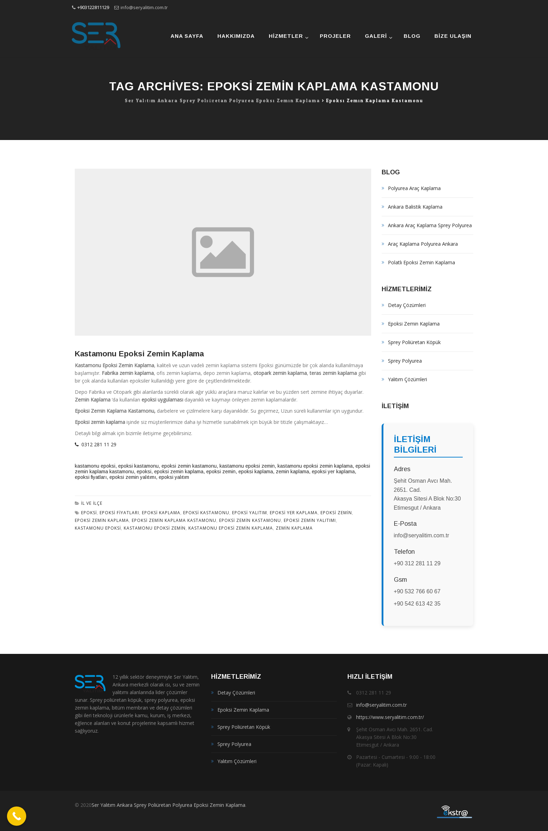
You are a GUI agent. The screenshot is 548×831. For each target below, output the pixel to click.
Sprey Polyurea (405, 360)
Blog (412, 36)
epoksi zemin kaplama (178, 471)
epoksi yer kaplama (333, 471)
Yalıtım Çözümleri (407, 379)
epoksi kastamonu (138, 466)
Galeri (376, 36)
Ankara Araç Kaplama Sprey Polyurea (430, 225)
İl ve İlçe (91, 503)
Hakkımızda (236, 36)
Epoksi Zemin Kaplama (414, 323)
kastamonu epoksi (95, 466)
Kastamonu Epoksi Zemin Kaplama (139, 353)
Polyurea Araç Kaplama (414, 188)
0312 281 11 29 (95, 444)
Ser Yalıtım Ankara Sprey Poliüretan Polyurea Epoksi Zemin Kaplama (168, 805)
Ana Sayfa (187, 36)
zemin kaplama (292, 471)
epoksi (144, 471)
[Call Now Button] (16, 816)
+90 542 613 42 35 (417, 604)
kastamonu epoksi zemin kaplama (315, 466)
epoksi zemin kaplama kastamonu (174, 520)
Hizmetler (286, 36)
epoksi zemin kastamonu (189, 466)
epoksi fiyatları (91, 477)
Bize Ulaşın (452, 36)
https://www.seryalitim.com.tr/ (390, 717)
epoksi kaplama (255, 471)
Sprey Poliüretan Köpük (414, 342)
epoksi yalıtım (174, 477)
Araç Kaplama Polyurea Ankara (423, 243)
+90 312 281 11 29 (417, 563)
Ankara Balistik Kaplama (415, 206)
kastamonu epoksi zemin (247, 466)
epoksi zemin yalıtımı (132, 477)
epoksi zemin (221, 471)
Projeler (335, 36)
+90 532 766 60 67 (417, 591)
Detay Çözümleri (407, 305)
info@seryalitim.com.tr (144, 7)
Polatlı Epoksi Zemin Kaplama (421, 262)
